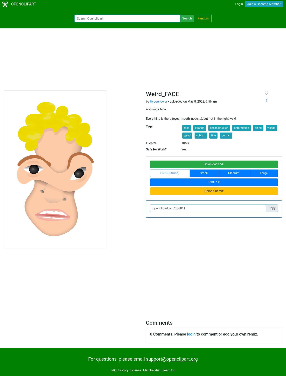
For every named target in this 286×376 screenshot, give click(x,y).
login (191, 334)
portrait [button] (226, 135)
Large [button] (264, 173)
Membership (151, 370)
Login (239, 4)
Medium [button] (234, 173)
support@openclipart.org (172, 359)
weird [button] (187, 135)
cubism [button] (200, 135)
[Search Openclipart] (127, 18)
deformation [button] (241, 127)
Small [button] (204, 173)
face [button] (186, 127)
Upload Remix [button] (214, 191)
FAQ (113, 370)
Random (203, 18)
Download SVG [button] (214, 164)
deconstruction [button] (219, 127)
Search (187, 18)
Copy (271, 208)
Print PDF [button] (214, 182)
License (135, 370)
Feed (165, 370)
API (172, 370)
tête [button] (213, 135)
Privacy (123, 370)
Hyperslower (158, 101)
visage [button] (271, 127)
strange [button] (199, 127)
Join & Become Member (264, 4)
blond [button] (258, 127)
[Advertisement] (143, 61)
